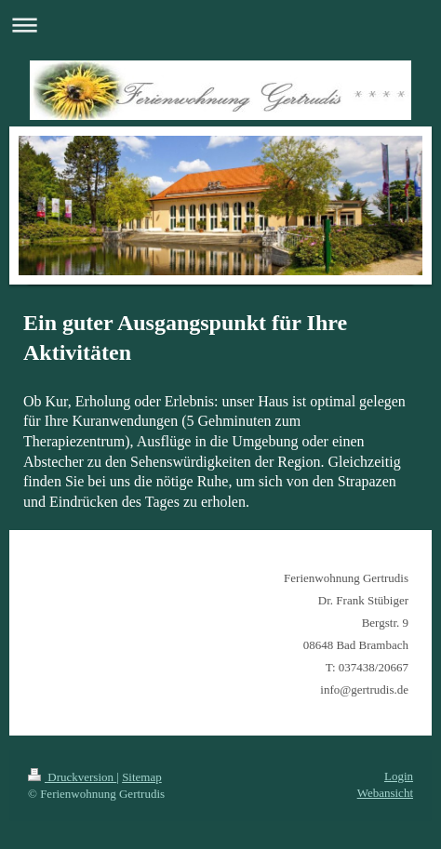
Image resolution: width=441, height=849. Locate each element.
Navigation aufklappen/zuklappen (220, 25)
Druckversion (72, 777)
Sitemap (142, 777)
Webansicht (385, 793)
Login (398, 776)
